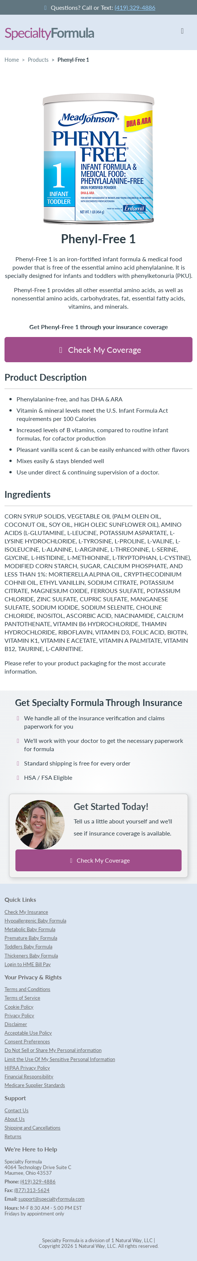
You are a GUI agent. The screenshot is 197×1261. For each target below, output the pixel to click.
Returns (13, 1136)
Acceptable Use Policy (28, 1032)
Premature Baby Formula (31, 938)
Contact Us (17, 1110)
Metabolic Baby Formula (30, 929)
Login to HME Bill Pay (28, 964)
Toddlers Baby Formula (28, 946)
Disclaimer (16, 1024)
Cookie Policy (19, 1006)
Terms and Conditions (27, 989)
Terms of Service (22, 997)
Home (12, 59)
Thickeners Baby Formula (31, 955)
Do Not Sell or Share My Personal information (53, 1050)
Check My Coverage (99, 349)
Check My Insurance (26, 912)
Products (38, 59)
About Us (15, 1119)
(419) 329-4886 (135, 7)
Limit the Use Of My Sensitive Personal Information (60, 1059)
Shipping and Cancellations (33, 1127)
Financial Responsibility (29, 1076)
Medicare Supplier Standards (35, 1085)
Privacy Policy (19, 1015)
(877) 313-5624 (32, 1190)
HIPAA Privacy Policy (27, 1067)
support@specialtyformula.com (51, 1198)
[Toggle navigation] (182, 32)
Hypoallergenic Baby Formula (35, 920)
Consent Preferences (27, 1041)
